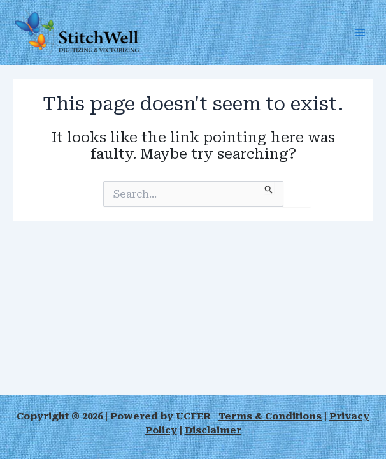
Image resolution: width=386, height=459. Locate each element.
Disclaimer (213, 430)
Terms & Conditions (270, 416)
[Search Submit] (269, 187)
